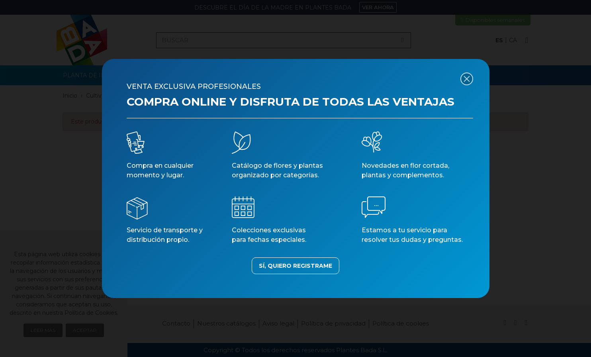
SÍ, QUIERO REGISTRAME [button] (295, 265)
